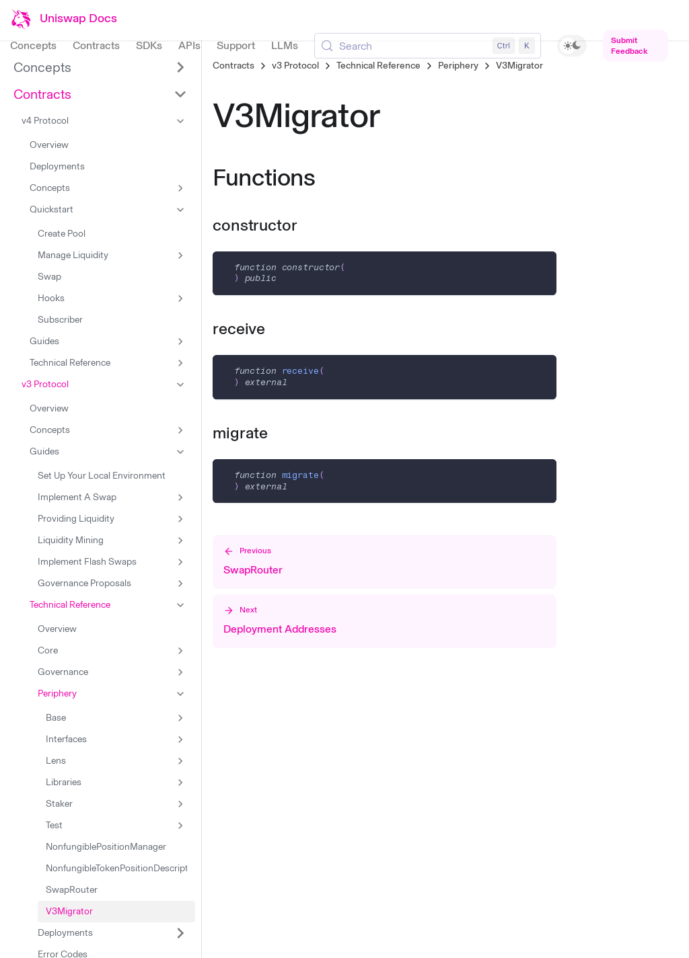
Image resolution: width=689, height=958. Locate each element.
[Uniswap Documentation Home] (63, 19)
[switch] (572, 45)
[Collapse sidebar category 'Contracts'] (180, 94)
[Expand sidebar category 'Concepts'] (180, 67)
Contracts (96, 45)
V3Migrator (519, 65)
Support (236, 45)
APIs (189, 45)
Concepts (33, 45)
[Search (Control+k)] (427, 45)
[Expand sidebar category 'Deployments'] (180, 933)
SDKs (149, 45)
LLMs (284, 45)
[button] (104, 121)
